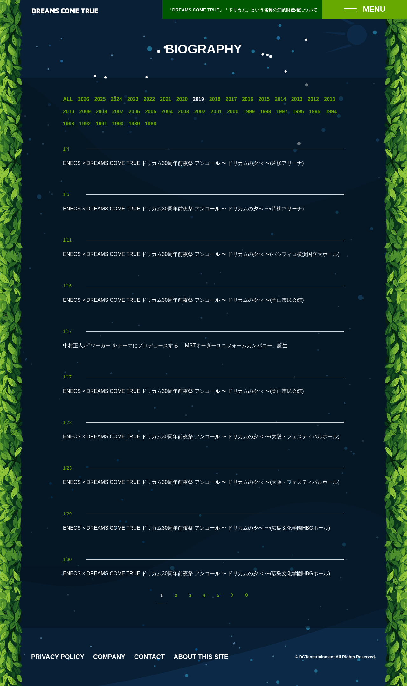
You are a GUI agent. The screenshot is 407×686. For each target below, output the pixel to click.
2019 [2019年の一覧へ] (198, 99)
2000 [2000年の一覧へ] (232, 111)
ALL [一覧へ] (68, 99)
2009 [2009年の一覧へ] (85, 111)
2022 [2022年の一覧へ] (149, 99)
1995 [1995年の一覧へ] (315, 111)
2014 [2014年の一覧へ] (280, 99)
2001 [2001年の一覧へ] (216, 111)
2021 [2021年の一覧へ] (165, 99)
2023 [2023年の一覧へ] (133, 99)
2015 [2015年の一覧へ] (264, 99)
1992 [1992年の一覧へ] (85, 123)
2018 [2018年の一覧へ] (215, 99)
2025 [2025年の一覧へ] (100, 99)
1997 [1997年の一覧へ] (282, 111)
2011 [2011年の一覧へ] (329, 99)
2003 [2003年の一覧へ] (183, 111)
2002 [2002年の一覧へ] (200, 111)
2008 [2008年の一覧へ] (101, 111)
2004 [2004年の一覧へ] (167, 111)
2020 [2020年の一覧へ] (182, 99)
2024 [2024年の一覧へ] (116, 99)
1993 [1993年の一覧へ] (68, 123)
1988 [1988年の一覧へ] (150, 123)
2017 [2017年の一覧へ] (231, 99)
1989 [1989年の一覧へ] (134, 123)
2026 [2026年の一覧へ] (83, 99)
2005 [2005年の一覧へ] (150, 111)
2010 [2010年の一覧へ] (68, 111)
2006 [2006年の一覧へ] (134, 111)
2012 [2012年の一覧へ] (313, 99)
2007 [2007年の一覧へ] (118, 111)
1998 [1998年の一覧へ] (265, 111)
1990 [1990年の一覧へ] (118, 123)
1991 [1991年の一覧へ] (101, 123)
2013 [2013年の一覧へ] (297, 99)
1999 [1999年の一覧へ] (249, 111)
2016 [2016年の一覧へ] (247, 99)
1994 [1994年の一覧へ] (331, 111)
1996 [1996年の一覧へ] (298, 111)
